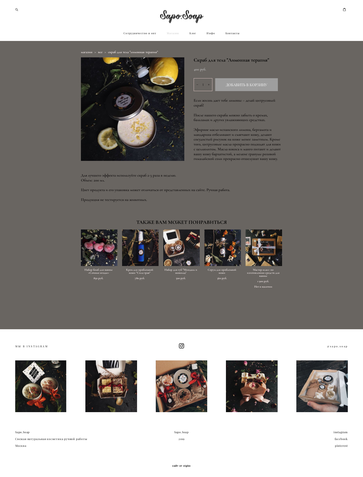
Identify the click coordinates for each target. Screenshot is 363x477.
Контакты (232, 53)
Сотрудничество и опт (139, 53)
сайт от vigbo (181, 466)
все (100, 72)
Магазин (173, 53)
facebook (341, 439)
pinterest (341, 445)
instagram (341, 432)
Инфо (211, 53)
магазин (86, 72)
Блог (192, 53)
